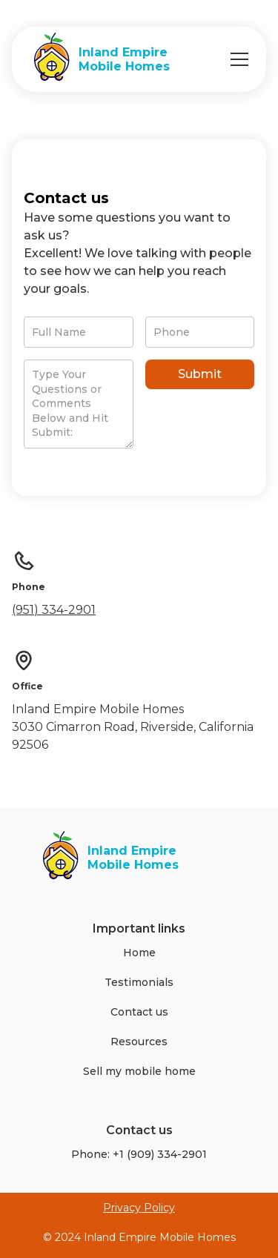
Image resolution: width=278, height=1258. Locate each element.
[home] (98, 59)
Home (139, 952)
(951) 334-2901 (54, 610)
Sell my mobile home (139, 1071)
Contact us (139, 1012)
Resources (139, 1041)
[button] (236, 59)
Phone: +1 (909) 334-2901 (139, 1154)
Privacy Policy (139, 1207)
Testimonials (139, 982)
